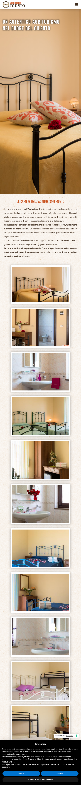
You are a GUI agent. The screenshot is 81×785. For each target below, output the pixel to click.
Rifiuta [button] (21, 773)
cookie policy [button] (21, 754)
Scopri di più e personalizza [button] (40, 780)
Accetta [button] (59, 773)
